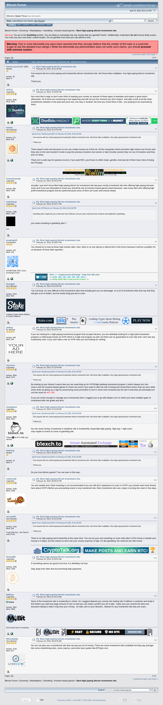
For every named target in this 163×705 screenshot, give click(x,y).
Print (154, 57)
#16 (155, 640)
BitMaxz (10, 594)
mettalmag (11, 202)
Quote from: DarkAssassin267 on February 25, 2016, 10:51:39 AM (56, 134)
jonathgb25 (11, 240)
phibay (9, 327)
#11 (155, 452)
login (30, 16)
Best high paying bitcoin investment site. (97, 30)
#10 (155, 408)
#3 (156, 129)
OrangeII (10, 284)
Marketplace (35, 30)
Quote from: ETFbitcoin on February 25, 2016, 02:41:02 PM (54, 208)
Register (41, 25)
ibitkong (10, 450)
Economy (24, 30)
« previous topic (138, 54)
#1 (156, 68)
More (48, 25)
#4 (156, 180)
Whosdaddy (12, 639)
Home (12, 25)
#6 (156, 242)
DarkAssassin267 (14, 66)
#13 (155, 518)
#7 (156, 285)
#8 (156, 329)
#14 (155, 558)
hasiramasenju (13, 178)
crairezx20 (11, 479)
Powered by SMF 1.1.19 (66, 700)
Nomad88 (11, 557)
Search (26, 25)
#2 (156, 91)
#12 (155, 480)
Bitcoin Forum (11, 30)
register (37, 16)
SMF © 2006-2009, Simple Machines (91, 700)
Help (19, 25)
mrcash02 (11, 516)
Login (33, 25)
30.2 (36, 21)
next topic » (152, 54)
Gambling (47, 30)
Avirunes (10, 365)
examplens (11, 407)
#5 (156, 203)
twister (9, 127)
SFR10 (9, 90)
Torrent (41, 21)
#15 (155, 596)
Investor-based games (64, 30)
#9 (156, 367)
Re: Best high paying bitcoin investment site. (58, 90)
